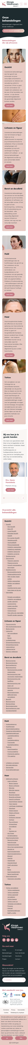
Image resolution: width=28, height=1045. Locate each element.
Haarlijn (9, 858)
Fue (8, 867)
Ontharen (12, 815)
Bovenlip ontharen (15, 797)
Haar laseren (13, 804)
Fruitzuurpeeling (12, 751)
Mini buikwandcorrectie (13, 626)
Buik (8, 636)
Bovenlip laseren (14, 795)
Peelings (8, 747)
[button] (21, 4)
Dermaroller (10, 767)
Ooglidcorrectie (11, 570)
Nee (21, 1038)
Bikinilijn (11, 788)
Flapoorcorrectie (12, 563)
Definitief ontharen (12, 779)
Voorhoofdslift (11, 542)
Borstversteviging (11, 663)
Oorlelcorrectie (10, 556)
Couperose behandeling (13, 731)
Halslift (9, 536)
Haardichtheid (12, 863)
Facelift (8, 524)
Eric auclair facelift (13, 538)
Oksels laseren (13, 810)
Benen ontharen (14, 786)
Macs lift (10, 529)
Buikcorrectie (10, 629)
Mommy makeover (12, 651)
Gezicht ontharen (14, 799)
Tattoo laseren (12, 899)
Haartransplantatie (12, 838)
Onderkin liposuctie (13, 551)
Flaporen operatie (13, 561)
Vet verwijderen (12, 633)
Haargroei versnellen (14, 879)
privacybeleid (17, 975)
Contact (17, 959)
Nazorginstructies (13, 845)
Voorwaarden (21, 1010)
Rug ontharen (13, 822)
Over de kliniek (20, 953)
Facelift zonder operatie (15, 615)
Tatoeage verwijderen (14, 904)
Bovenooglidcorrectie (14, 572)
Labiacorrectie (10, 649)
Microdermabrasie (11, 765)
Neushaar (12, 808)
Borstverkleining (11, 665)
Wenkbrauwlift (12, 540)
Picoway (10, 906)
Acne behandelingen (12, 770)
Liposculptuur (10, 647)
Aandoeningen (7, 956)
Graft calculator (12, 865)
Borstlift (8, 699)
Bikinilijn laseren (14, 790)
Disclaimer (6, 1010)
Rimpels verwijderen (13, 597)
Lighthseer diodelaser (16, 806)
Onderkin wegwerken (14, 547)
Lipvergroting (11, 604)
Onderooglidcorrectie (14, 574)
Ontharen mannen (15, 817)
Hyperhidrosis (11, 608)
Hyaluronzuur (11, 611)
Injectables (9, 592)
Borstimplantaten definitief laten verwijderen (13, 695)
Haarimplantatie (11, 876)
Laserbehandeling (13, 740)
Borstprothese (10, 704)
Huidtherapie (10, 726)
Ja (7, 1038)
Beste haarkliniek (13, 874)
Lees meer (9, 105)
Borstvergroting (11, 667)
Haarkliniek (11, 860)
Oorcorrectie (10, 558)
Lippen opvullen (12, 606)
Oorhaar (11, 820)
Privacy (13, 1010)
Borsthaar (12, 792)
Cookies (6, 1012)
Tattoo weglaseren (13, 890)
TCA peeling (11, 756)
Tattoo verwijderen (12, 888)
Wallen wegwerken (13, 581)
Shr (10, 829)
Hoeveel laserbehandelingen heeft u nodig (13, 910)
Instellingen (14, 1043)
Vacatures (18, 956)
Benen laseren (13, 783)
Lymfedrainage (11, 640)
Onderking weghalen (14, 549)
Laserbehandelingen (12, 733)
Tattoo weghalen (13, 892)
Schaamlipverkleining (13, 642)
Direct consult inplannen (12, 31)
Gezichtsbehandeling (12, 729)
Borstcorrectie (10, 701)
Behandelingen (7, 953)
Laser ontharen (12, 781)
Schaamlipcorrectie (12, 645)
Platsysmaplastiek (13, 545)
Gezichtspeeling (12, 749)
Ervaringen (18, 950)
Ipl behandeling (12, 835)
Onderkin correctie (13, 554)
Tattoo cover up (12, 901)
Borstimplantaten (11, 706)
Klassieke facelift (12, 533)
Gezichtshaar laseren (15, 801)
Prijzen (4, 959)
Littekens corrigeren (12, 763)
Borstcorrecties (11, 661)
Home (4, 950)
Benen (9, 638)
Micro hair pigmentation (15, 847)
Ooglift (9, 586)
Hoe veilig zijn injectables (15, 613)
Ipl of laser (10, 833)
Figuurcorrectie (11, 624)
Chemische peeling (13, 754)
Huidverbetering (11, 724)
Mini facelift (11, 527)
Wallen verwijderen (13, 583)
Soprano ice (12, 831)
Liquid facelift (11, 531)
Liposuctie (9, 631)
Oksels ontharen (14, 813)
